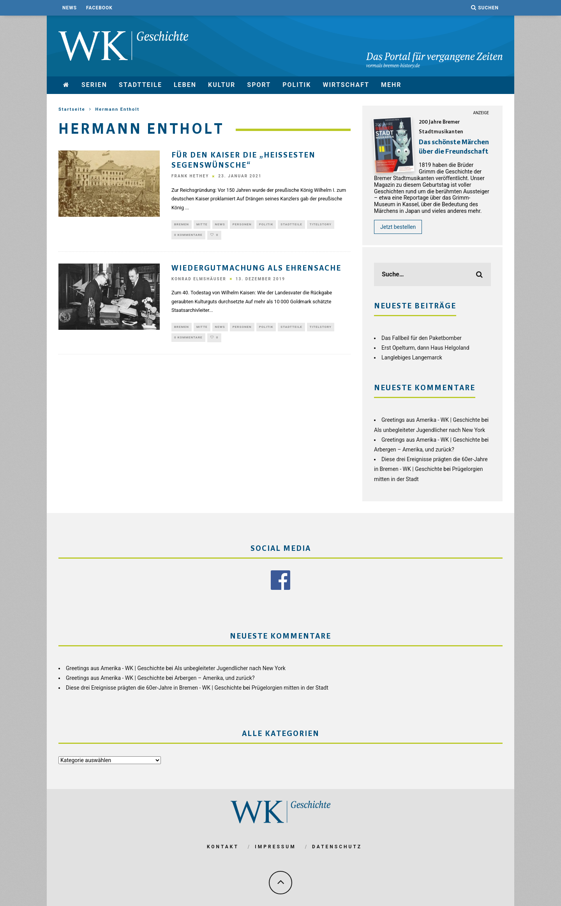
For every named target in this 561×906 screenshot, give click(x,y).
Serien (94, 84)
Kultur (221, 84)
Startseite (71, 109)
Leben (185, 84)
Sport (259, 84)
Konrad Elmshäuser (198, 280)
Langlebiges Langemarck (411, 357)
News (69, 8)
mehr (391, 84)
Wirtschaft (346, 84)
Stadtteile (140, 84)
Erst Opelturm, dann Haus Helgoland (425, 348)
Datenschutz (337, 846)
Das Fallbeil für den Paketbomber (421, 338)
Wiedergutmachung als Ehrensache (256, 270)
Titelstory (321, 224)
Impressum (275, 846)
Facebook (99, 8)
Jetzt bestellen (398, 227)
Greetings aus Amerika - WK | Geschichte (430, 420)
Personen (242, 224)
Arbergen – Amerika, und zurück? (414, 449)
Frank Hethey (190, 176)
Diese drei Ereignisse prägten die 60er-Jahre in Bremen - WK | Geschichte (154, 688)
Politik (296, 84)
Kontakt (223, 846)
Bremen (181, 224)
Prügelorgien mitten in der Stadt (290, 688)
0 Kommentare (188, 236)
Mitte (202, 224)
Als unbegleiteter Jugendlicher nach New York (429, 430)
